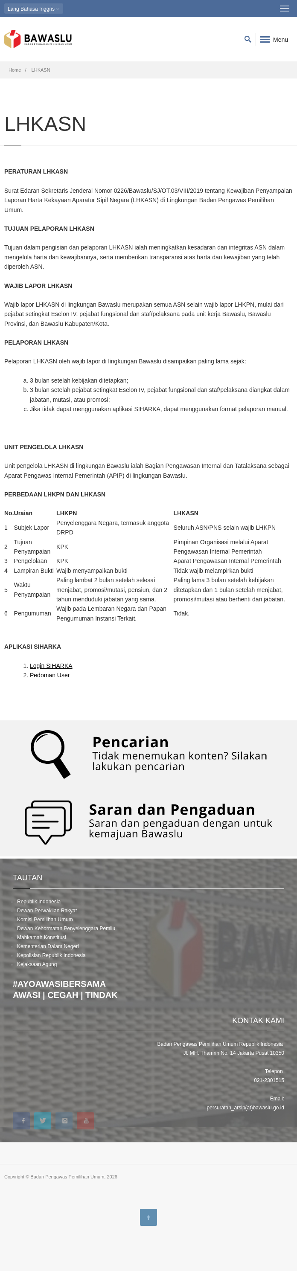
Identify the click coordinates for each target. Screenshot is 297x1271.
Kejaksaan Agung (37, 964)
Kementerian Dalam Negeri (48, 946)
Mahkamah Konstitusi (41, 937)
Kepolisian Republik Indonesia (51, 955)
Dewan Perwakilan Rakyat (47, 911)
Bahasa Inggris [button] (34, 9)
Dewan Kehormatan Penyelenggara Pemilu (66, 928)
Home (15, 70)
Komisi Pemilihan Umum (45, 920)
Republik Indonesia (39, 902)
